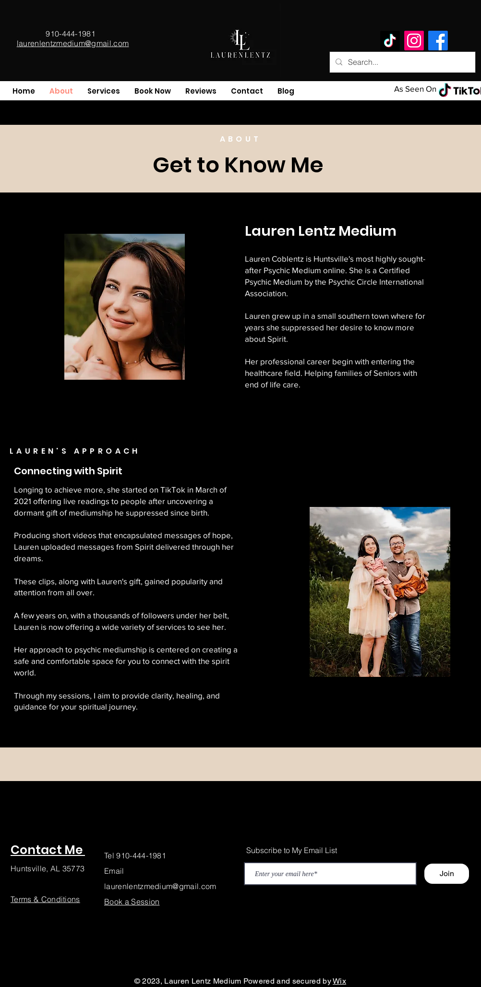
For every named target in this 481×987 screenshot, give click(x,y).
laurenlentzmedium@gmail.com (160, 886)
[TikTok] (390, 40)
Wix (339, 981)
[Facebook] (438, 40)
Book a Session (131, 901)
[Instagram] (414, 40)
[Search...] (401, 62)
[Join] (446, 873)
